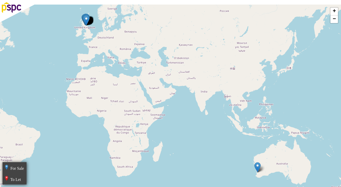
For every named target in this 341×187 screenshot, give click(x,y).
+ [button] (334, 11)
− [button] (334, 19)
